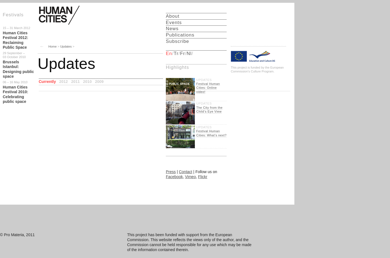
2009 (99, 81)
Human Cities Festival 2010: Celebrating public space (15, 94)
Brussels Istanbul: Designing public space (18, 69)
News (172, 28)
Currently (47, 81)
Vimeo (190, 176)
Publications (180, 35)
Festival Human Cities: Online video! (208, 87)
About (172, 16)
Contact (185, 172)
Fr (182, 53)
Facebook (174, 176)
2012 (63, 81)
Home (52, 46)
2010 (87, 81)
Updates (66, 46)
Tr (176, 53)
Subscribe (177, 41)
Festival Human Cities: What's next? (211, 133)
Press (171, 172)
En (169, 53)
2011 (75, 81)
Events (174, 22)
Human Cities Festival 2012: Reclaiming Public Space (15, 40)
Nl (189, 53)
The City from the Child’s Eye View (209, 109)
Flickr (202, 176)
